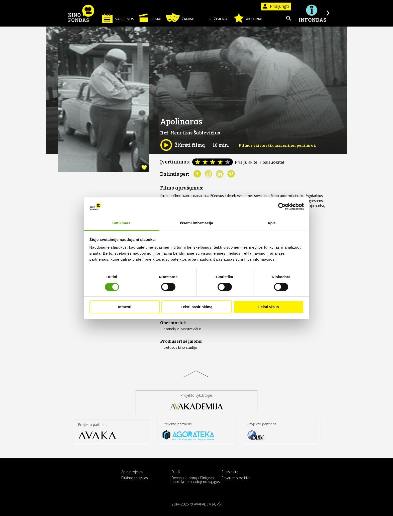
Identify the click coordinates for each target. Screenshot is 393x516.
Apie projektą (132, 471)
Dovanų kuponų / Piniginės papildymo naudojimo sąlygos (195, 479)
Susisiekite (230, 471)
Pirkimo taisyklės (134, 477)
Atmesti (124, 307)
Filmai (150, 17)
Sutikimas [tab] (121, 223)
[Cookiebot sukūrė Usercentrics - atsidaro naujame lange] (282, 206)
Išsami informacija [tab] (196, 223)
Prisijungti (276, 6)
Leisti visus (268, 307)
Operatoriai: (173, 322)
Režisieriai (214, 18)
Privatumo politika (236, 477)
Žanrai (180, 17)
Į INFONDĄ (312, 13)
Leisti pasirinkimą (197, 307)
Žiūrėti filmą (182, 145)
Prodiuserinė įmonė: (181, 341)
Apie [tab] (272, 223)
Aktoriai (248, 18)
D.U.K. (176, 471)
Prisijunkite (246, 162)
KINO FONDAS (81, 13)
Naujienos (118, 18)
